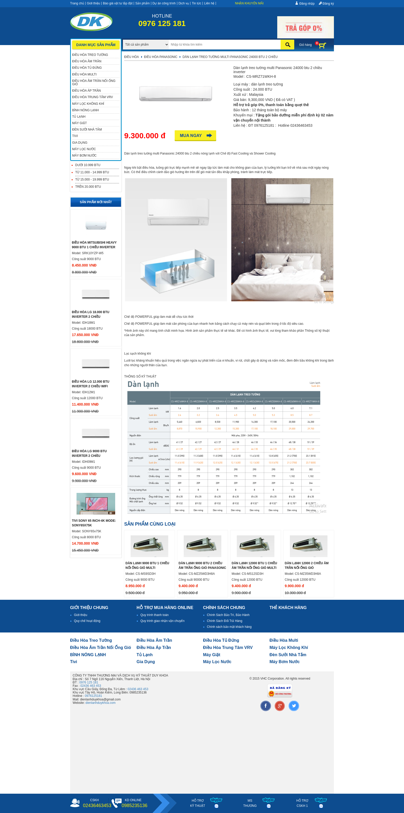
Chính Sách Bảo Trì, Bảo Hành (228, 615)
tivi (73, 662)
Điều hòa (131, 57)
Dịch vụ (184, 3)
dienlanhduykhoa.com (101, 703)
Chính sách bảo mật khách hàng (229, 627)
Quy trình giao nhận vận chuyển (162, 621)
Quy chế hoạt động (87, 621)
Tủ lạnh (145, 655)
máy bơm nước (285, 662)
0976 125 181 (88, 682)
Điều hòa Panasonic (160, 57)
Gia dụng (146, 662)
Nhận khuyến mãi (249, 3)
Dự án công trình (164, 3)
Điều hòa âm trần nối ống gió (100, 647)
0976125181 (93, 696)
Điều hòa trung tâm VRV (228, 647)
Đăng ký (328, 3)
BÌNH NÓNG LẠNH (88, 655)
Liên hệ (209, 3)
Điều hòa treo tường (91, 640)
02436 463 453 (90, 686)
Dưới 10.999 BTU (87, 165)
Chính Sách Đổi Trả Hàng (224, 621)
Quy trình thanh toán (154, 615)
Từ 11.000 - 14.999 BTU (92, 172)
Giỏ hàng (305, 45)
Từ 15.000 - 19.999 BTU (92, 179)
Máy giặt (211, 655)
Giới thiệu (93, 3)
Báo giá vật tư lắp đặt (117, 3)
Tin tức (196, 3)
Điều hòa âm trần (154, 640)
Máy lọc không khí (289, 647)
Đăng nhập (307, 3)
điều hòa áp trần (154, 647)
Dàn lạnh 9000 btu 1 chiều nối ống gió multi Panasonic (147, 567)
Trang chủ (77, 3)
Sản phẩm (142, 3)
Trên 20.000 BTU (88, 187)
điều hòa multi (284, 640)
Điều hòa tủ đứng (221, 640)
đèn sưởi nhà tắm (288, 655)
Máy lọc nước (217, 662)
